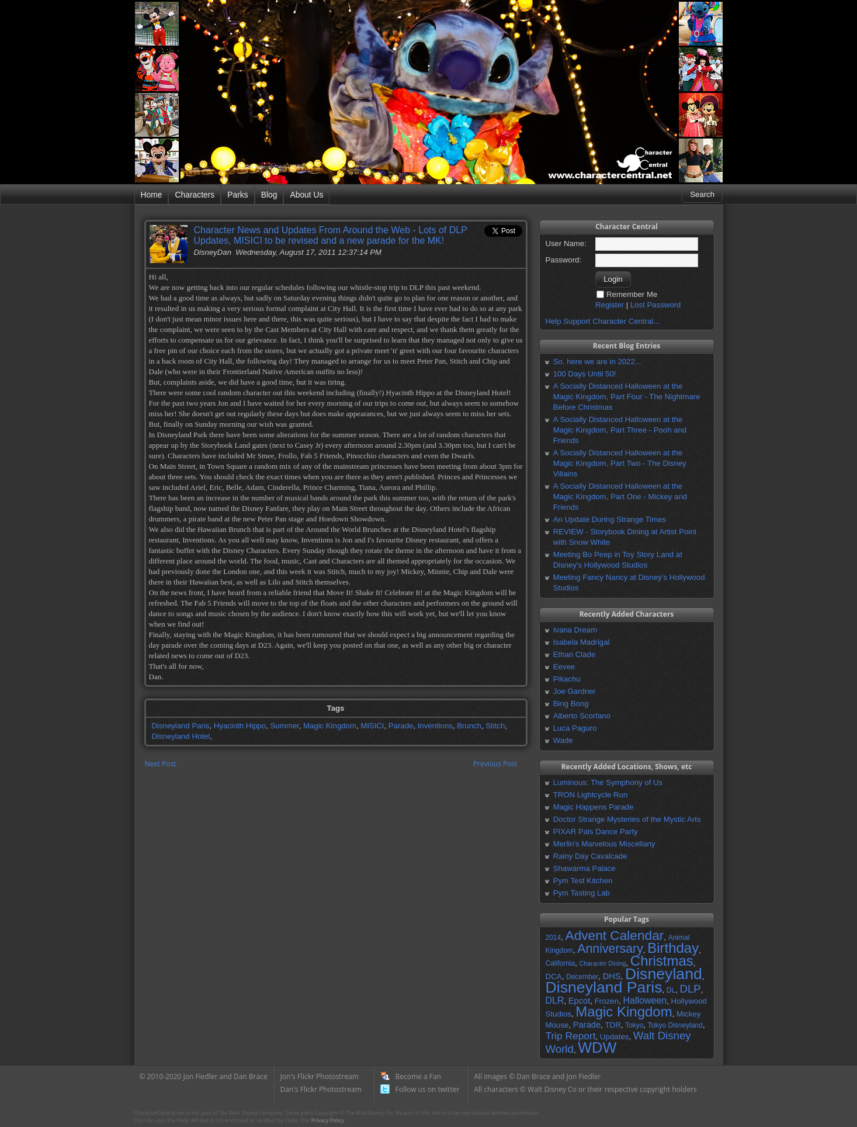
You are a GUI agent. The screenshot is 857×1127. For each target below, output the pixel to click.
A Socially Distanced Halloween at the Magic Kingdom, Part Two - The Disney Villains (619, 463)
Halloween (645, 1000)
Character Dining (603, 963)
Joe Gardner (574, 691)
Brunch (469, 725)
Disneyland (663, 974)
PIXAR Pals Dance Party (595, 831)
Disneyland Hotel (181, 736)
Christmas (661, 961)
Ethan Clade (574, 654)
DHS (612, 976)
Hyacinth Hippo (240, 725)
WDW (597, 1047)
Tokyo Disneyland (675, 1025)
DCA (554, 976)
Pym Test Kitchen (583, 880)
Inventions (435, 725)
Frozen (607, 1001)
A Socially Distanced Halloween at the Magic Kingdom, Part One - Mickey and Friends (620, 496)
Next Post (160, 764)
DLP (690, 989)
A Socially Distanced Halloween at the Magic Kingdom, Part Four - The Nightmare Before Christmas (626, 397)
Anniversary (610, 949)
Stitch (495, 725)
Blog (269, 194)
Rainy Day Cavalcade (590, 856)
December (582, 977)
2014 (553, 938)
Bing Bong (571, 703)
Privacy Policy (327, 1120)
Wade (563, 740)
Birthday (673, 948)
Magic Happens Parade (593, 807)
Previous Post (495, 764)
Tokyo (634, 1025)
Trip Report (571, 1036)
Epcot (579, 1000)
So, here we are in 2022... (597, 361)
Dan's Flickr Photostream (321, 1089)
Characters (194, 194)
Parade (401, 725)
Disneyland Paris (181, 725)
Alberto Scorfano (581, 715)
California (560, 963)
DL (671, 990)
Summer (284, 725)
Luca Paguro (575, 728)
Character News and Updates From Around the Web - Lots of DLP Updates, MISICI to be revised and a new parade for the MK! (330, 235)
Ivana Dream (575, 629)
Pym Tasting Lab (581, 893)
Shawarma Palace (584, 868)
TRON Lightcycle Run (590, 794)
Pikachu (567, 679)
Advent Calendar (614, 935)
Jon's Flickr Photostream (319, 1076)
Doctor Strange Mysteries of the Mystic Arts (627, 819)
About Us (306, 194)
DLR (555, 1000)
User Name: (566, 243)
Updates (614, 1036)
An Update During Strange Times (610, 519)
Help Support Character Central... (603, 321)
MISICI (372, 725)
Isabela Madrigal (581, 642)
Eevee (564, 666)
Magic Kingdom (329, 725)
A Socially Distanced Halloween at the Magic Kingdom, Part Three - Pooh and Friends (619, 430)
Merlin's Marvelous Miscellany (604, 843)
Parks (237, 194)
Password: (564, 259)
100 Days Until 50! (584, 373)
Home (151, 194)
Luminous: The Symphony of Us (607, 782)
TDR (612, 1025)
